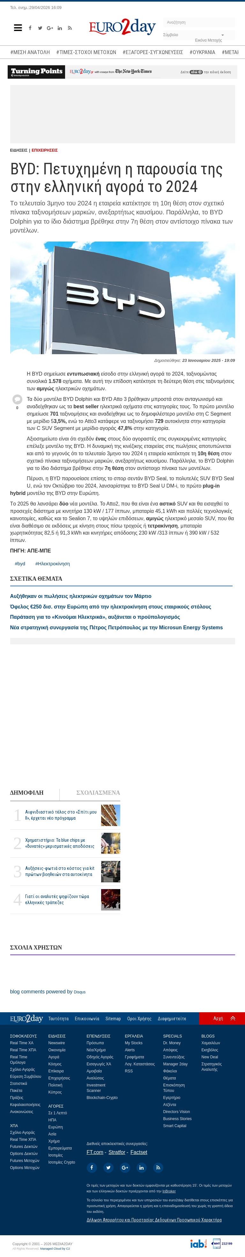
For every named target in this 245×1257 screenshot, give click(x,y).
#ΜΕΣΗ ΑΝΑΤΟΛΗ (30, 52)
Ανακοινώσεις (21, 1112)
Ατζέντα (169, 1104)
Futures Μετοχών (25, 1160)
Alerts (130, 1050)
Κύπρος (55, 1092)
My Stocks (134, 1043)
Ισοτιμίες (55, 1155)
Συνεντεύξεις (174, 1057)
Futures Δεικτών (24, 1146)
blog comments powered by (48, 991)
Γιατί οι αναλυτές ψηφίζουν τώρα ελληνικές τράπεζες (57, 899)
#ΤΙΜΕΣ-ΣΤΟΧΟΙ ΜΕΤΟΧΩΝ (86, 52)
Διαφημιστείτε (172, 1019)
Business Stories (177, 1119)
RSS (129, 1071)
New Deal (210, 1057)
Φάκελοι (170, 1071)
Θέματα (169, 1078)
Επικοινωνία (87, 1019)
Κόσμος (55, 1064)
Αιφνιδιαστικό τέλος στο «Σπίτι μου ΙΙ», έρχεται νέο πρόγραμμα (61, 815)
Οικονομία (57, 1050)
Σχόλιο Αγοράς (22, 1069)
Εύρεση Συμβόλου (25, 1076)
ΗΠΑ (52, 1120)
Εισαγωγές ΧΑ (99, 1064)
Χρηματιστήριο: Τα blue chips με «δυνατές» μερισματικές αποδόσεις (59, 843)
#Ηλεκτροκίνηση (52, 563)
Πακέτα (16, 1090)
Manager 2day (175, 1064)
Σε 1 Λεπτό (57, 1113)
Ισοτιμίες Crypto (61, 1162)
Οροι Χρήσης (139, 1019)
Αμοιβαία (94, 1071)
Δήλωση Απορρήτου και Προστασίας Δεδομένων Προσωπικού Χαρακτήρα (154, 1219)
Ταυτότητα (58, 1019)
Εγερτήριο (172, 1097)
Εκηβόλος (210, 1050)
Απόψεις (170, 1050)
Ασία (52, 1134)
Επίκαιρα (56, 1071)
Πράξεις (17, 1097)
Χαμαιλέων (211, 1043)
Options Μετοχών (25, 1168)
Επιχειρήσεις (59, 1078)
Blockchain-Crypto (102, 1097)
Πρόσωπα (95, 1043)
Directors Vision (176, 1112)
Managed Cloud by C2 (55, 1248)
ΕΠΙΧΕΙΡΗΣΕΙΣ (45, 150)
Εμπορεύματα (60, 1148)
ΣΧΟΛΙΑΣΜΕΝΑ (98, 793)
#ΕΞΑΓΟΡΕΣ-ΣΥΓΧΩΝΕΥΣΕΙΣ (152, 52)
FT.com (95, 1152)
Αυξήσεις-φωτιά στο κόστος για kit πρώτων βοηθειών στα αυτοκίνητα (59, 871)
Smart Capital (175, 1126)
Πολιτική (55, 1085)
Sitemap (113, 1019)
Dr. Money (172, 1043)
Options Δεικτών (24, 1153)
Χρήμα (54, 1141)
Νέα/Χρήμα (96, 1050)
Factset (138, 1152)
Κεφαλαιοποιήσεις (25, 1104)
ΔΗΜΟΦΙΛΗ (27, 793)
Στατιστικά (18, 1083)
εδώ (196, 72)
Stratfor (116, 1152)
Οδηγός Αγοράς (100, 1057)
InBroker (169, 1191)
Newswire (56, 1043)
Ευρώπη (55, 1127)
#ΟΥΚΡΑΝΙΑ (202, 52)
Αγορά (53, 1057)
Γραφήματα (134, 1057)
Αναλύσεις (95, 1078)
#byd (20, 563)
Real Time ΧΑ (21, 1043)
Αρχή (218, 1018)
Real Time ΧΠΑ (23, 1050)
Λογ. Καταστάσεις (140, 1064)
